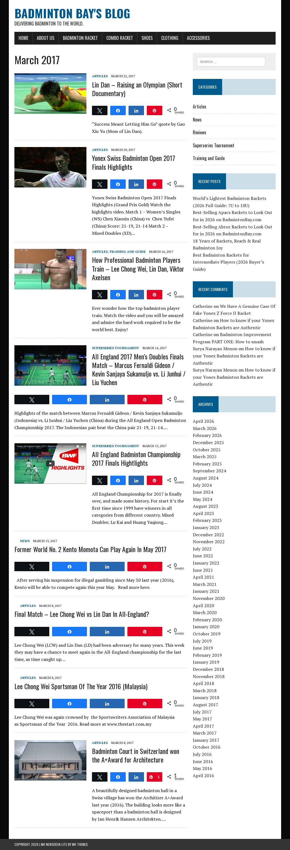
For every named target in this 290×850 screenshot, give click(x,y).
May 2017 (202, 719)
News (25, 541)
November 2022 (209, 542)
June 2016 (203, 761)
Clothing (169, 38)
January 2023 (206, 527)
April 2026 (203, 421)
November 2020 (209, 598)
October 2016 (206, 747)
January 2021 (206, 591)
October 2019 (206, 634)
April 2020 (203, 605)
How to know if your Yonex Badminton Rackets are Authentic (234, 356)
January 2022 (206, 563)
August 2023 (205, 506)
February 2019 (207, 655)
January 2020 (206, 627)
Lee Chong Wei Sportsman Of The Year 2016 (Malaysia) (80, 686)
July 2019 (202, 641)
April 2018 (203, 683)
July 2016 (202, 754)
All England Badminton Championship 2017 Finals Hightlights (136, 458)
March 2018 (205, 690)
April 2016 (203, 775)
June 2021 (203, 570)
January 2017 (206, 740)
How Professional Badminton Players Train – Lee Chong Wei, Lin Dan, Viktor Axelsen (138, 268)
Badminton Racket (80, 38)
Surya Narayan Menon (215, 349)
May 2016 (202, 768)
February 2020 (207, 620)
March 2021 (205, 584)
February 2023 (207, 520)
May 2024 (202, 499)
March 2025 (205, 457)
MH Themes (80, 844)
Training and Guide (127, 251)
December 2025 (208, 442)
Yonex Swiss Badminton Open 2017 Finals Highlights (133, 162)
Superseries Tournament (115, 348)
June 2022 (203, 556)
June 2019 (203, 648)
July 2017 (202, 712)
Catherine (202, 306)
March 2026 (205, 428)
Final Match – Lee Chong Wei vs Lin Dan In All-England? (81, 614)
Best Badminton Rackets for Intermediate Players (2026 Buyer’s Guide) (228, 262)
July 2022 (202, 549)
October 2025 (206, 450)
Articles (100, 76)
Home (23, 38)
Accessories (198, 38)
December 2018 (208, 669)
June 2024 (203, 492)
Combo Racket (119, 38)
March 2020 (205, 612)
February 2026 (207, 435)
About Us (45, 38)
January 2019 (206, 662)
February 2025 (207, 464)
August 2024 (205, 478)
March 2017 (205, 733)
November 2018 (209, 676)
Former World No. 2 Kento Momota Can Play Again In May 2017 (90, 549)
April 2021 (203, 577)
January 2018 (206, 697)
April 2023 (203, 513)
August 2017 (205, 705)
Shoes (147, 38)
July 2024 (202, 485)
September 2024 (209, 471)
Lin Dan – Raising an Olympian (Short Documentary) (137, 88)
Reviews (199, 132)
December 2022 (208, 535)
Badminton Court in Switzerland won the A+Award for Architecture (135, 755)
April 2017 (203, 726)
